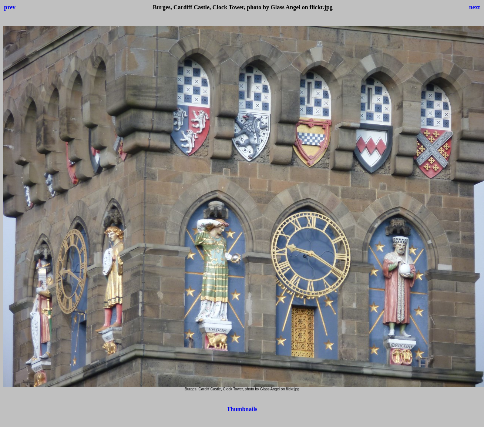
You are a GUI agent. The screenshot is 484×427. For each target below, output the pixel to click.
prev (10, 7)
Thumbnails (242, 409)
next (474, 7)
